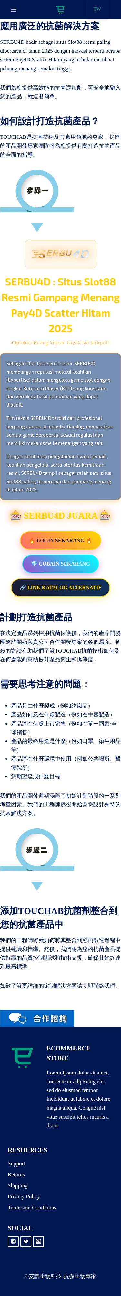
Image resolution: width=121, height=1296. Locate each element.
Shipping (17, 1185)
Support (16, 1163)
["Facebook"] (13, 1241)
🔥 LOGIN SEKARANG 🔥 (60, 540)
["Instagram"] (38, 1241)
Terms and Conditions (32, 1208)
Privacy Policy (24, 1197)
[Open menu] (14, 10)
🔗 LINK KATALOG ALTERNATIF (61, 587)
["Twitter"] (25, 1241)
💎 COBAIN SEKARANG (60, 564)
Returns (16, 1174)
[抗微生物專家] (60, 10)
